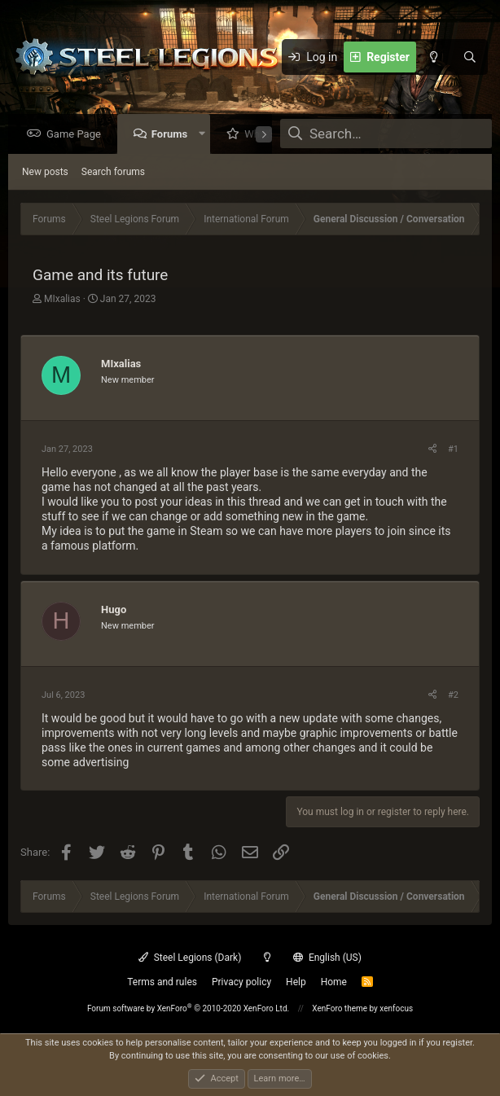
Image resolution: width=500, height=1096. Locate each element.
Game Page (77, 135)
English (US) (327, 957)
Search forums (113, 172)
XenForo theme (339, 1008)
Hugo (113, 610)
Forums (173, 135)
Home (334, 982)
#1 (453, 450)
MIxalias (62, 299)
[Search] (470, 57)
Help (296, 982)
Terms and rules (162, 982)
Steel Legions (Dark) (189, 957)
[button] (205, 135)
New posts (45, 172)
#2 (453, 695)
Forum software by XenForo (188, 1008)
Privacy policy (241, 982)
